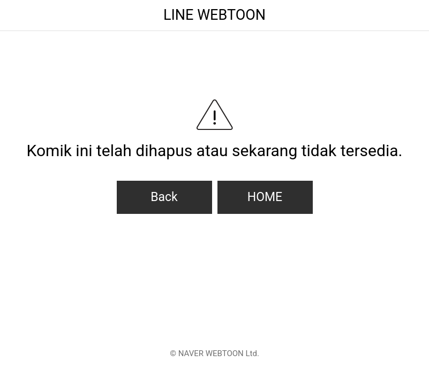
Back (164, 197)
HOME (264, 197)
